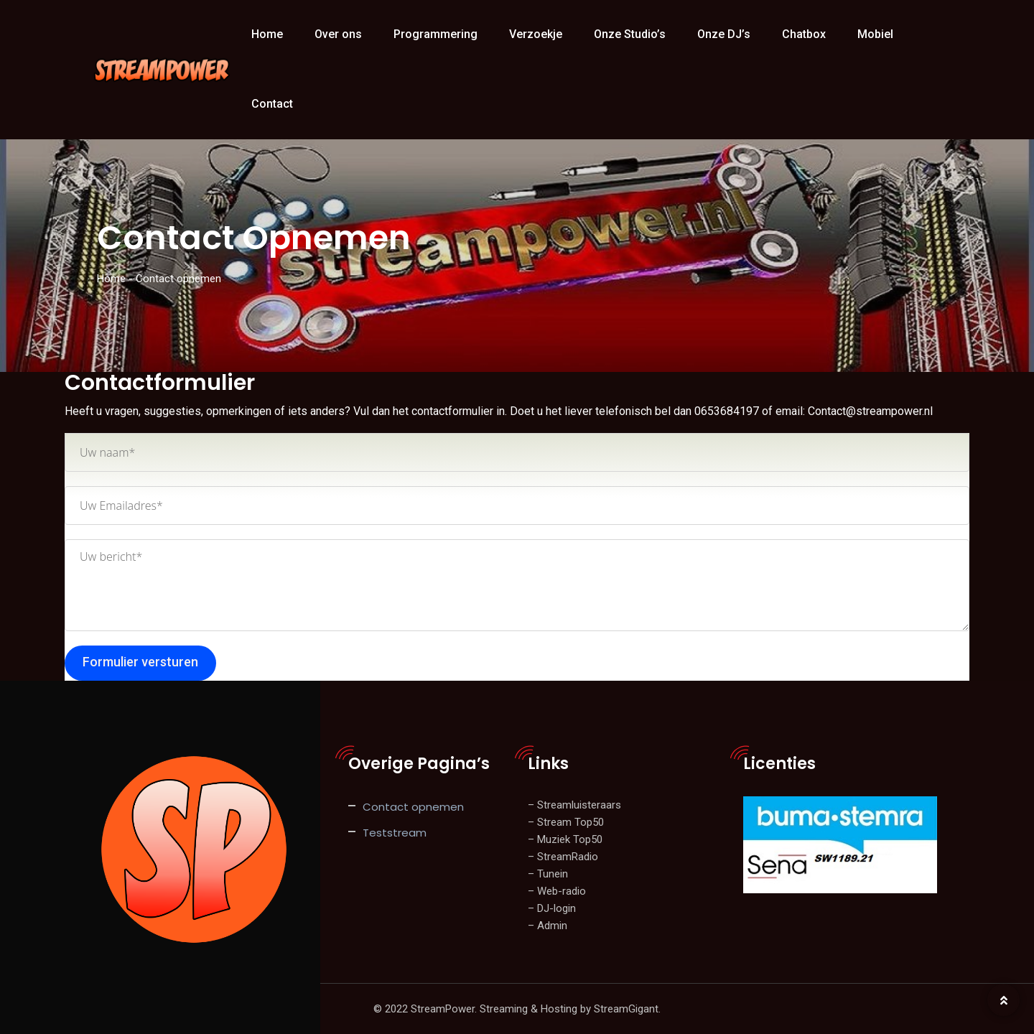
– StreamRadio (563, 856)
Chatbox (804, 34)
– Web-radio (557, 891)
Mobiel (875, 34)
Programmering (435, 34)
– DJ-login (552, 908)
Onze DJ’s (723, 34)
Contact (272, 104)
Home (267, 34)
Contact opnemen (413, 806)
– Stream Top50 (566, 822)
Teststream (395, 832)
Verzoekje (535, 34)
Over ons (338, 34)
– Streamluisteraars (574, 804)
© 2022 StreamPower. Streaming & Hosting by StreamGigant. (517, 1008)
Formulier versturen (140, 661)
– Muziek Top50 (565, 839)
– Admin (547, 925)
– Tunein (548, 873)
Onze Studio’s (630, 34)
